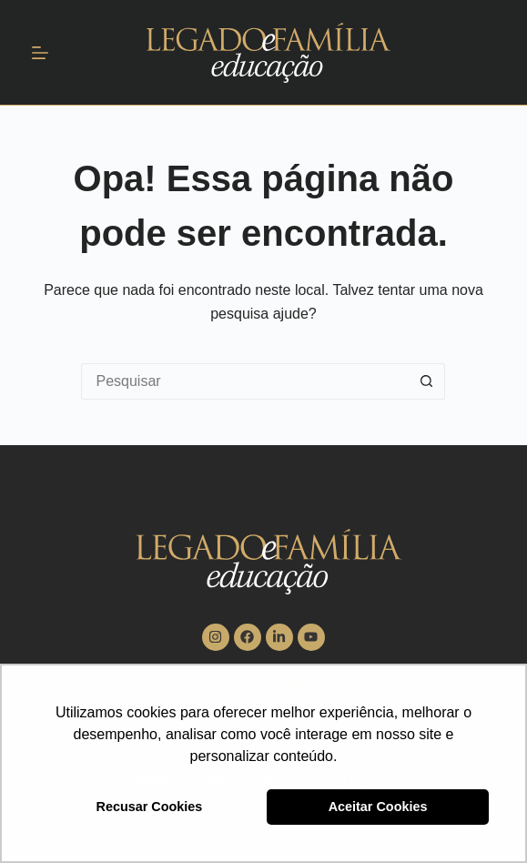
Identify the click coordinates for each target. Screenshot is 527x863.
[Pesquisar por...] (245, 381)
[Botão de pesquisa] (427, 381)
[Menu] (40, 53)
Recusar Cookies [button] (149, 806)
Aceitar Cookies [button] (378, 806)
